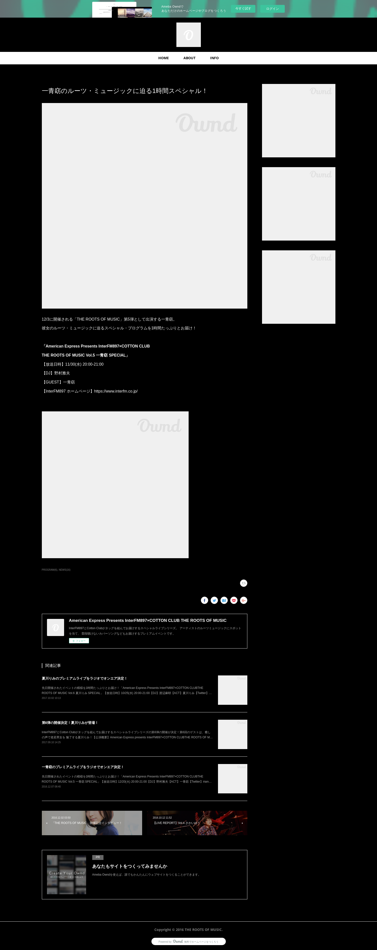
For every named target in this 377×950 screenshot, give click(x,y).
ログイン (272, 9)
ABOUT (189, 58)
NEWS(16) (64, 569)
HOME (163, 58)
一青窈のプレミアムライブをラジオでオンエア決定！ (83, 767)
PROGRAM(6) (49, 569)
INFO (214, 58)
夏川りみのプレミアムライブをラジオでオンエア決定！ (84, 678)
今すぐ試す (243, 8)
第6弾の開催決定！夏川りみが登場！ (70, 723)
